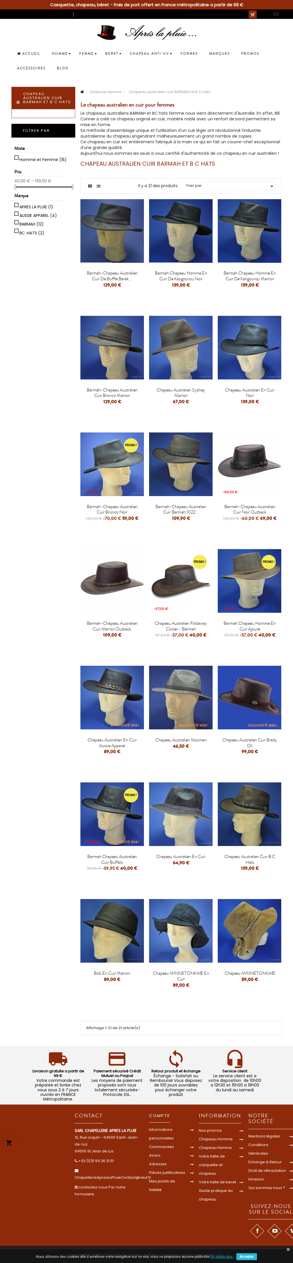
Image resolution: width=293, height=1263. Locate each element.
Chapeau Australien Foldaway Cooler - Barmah (181, 626)
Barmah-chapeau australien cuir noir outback (249, 510)
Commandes (161, 1147)
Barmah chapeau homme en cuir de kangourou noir (181, 276)
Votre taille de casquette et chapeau (212, 1165)
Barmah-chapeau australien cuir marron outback (112, 626)
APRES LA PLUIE (36, 207)
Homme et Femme (43, 159)
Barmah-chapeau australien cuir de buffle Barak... (112, 276)
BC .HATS (31, 233)
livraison (256, 1179)
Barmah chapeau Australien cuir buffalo (112, 859)
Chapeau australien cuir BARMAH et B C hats (47, 98)
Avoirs (155, 1155)
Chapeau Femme (215, 1147)
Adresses (158, 1164)
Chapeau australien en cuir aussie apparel (112, 743)
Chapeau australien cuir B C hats (249, 859)
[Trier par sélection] (242, 186)
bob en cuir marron (112, 973)
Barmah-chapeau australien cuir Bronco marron (112, 393)
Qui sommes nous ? (266, 1187)
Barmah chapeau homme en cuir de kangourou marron (249, 276)
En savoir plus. (222, 1257)
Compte (159, 1116)
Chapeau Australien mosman (181, 740)
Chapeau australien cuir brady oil (249, 743)
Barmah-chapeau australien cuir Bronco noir (112, 510)
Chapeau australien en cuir (180, 856)
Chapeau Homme (216, 1139)
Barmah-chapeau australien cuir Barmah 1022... (180, 510)
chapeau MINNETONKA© (250, 973)
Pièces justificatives (167, 1172)
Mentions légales (264, 1136)
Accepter (246, 1257)
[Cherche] (214, 14)
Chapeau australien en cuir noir (249, 393)
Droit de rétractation (267, 1170)
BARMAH (31, 224)
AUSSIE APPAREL (38, 215)
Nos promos (210, 1130)
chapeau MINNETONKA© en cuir (181, 976)
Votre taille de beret (217, 1182)
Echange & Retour (265, 1162)
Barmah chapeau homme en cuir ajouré (249, 626)
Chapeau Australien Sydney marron (181, 393)
